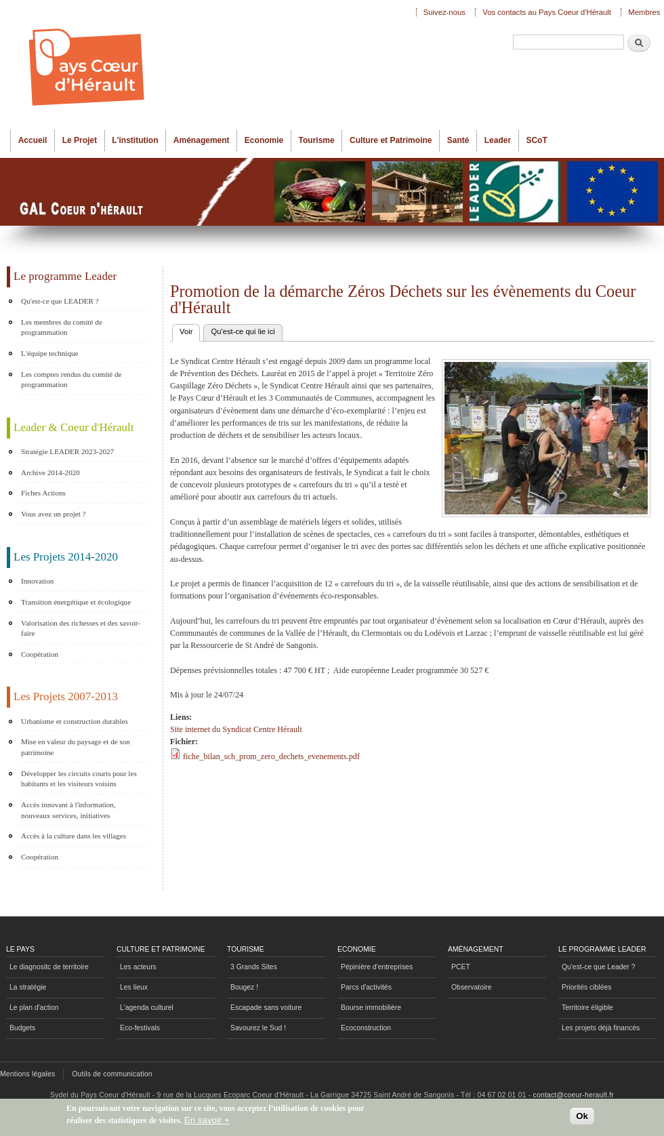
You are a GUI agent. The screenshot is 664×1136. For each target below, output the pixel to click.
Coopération (39, 654)
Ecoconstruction (366, 1028)
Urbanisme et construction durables (74, 721)
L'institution (135, 140)
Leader (497, 140)
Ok (582, 1119)
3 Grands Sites (253, 967)
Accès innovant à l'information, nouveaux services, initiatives (68, 809)
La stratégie (27, 987)
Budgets (22, 1028)
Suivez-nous (444, 12)
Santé (458, 140)
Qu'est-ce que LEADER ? (60, 301)
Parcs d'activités (366, 987)
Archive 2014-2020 (50, 472)
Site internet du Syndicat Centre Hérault (236, 729)
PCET (460, 967)
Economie (264, 140)
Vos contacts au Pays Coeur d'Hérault (546, 12)
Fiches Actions (43, 493)
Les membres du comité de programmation (61, 327)
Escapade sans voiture (266, 1007)
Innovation (37, 581)
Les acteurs (138, 967)
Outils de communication (112, 1074)
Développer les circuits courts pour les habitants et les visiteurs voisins (79, 778)
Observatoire (471, 987)
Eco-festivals (140, 1028)
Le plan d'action (34, 1007)
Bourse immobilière (371, 1007)
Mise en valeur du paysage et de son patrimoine (75, 746)
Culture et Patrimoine (391, 140)
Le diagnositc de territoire (49, 967)
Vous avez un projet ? (53, 514)
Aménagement (201, 140)
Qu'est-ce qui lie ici (242, 331)
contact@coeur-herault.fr (573, 1095)
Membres (644, 12)
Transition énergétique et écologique (76, 602)
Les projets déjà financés (601, 1028)
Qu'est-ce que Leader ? (598, 967)
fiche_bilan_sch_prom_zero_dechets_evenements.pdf (271, 756)
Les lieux (134, 987)
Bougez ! (244, 987)
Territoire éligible (587, 1007)
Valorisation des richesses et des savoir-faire (80, 628)
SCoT (536, 140)
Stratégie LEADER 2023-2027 (67, 451)
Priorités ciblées (586, 987)
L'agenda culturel (146, 1007)
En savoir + (207, 1123)
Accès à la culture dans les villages (73, 836)
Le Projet (79, 140)
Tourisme (317, 140)
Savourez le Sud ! (258, 1028)
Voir (190, 330)
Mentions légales (27, 1074)
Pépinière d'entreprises (377, 967)
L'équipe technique (49, 353)
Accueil (32, 140)
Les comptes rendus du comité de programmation (71, 379)
